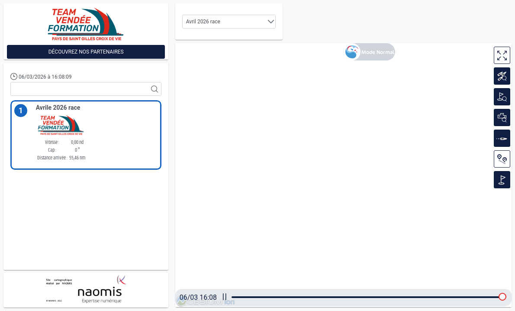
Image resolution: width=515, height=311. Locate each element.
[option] (85, 135)
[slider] (502, 297)
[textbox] (85, 89)
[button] (271, 21)
